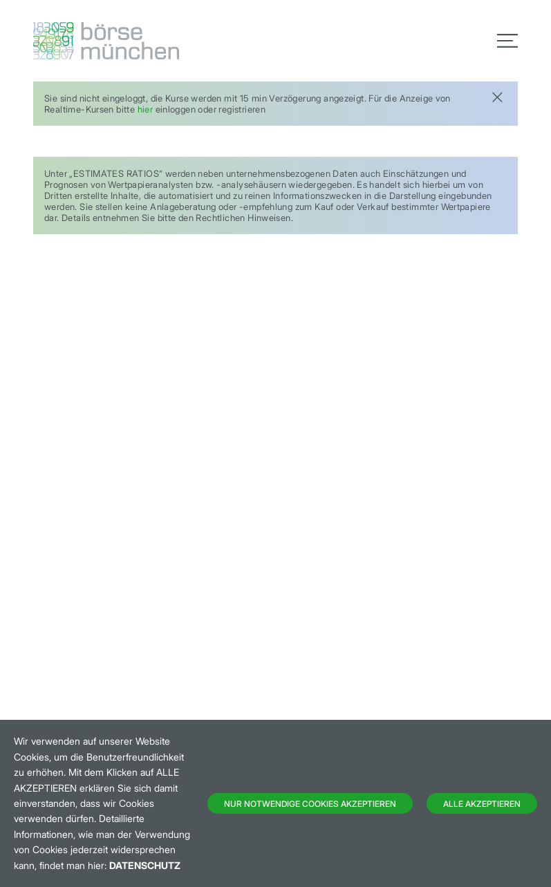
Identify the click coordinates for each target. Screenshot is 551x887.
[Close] (497, 95)
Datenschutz (144, 865)
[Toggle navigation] (507, 40)
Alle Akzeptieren (482, 804)
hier (145, 109)
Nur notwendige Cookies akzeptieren (310, 804)
